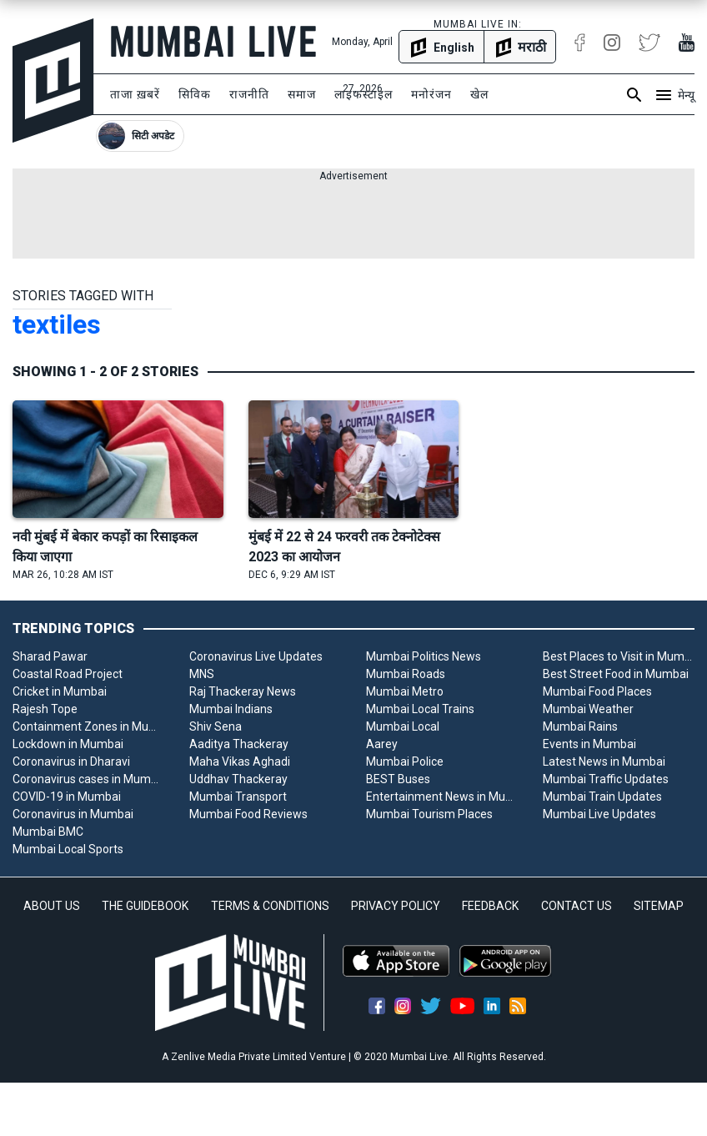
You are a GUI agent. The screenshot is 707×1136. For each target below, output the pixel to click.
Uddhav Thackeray (238, 779)
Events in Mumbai (589, 744)
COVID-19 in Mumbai (67, 796)
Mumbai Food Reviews (248, 814)
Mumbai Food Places (597, 691)
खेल (479, 94)
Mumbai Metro (405, 691)
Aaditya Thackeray (238, 744)
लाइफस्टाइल (363, 94)
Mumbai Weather (588, 709)
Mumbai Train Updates (602, 796)
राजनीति (249, 94)
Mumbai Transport (238, 796)
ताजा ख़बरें (135, 94)
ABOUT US (51, 905)
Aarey (382, 744)
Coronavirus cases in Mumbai (88, 779)
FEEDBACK (490, 905)
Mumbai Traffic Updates (606, 779)
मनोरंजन (431, 94)
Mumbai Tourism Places (429, 814)
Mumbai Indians (231, 709)
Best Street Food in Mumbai (616, 674)
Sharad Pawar (50, 656)
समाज (302, 94)
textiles (57, 324)
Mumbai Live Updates (599, 814)
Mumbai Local (402, 726)
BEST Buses (398, 779)
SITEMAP (659, 905)
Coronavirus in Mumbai (73, 814)
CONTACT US (576, 905)
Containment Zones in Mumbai (88, 726)
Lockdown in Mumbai (68, 744)
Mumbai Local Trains (420, 709)
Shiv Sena (215, 726)
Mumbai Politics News (423, 656)
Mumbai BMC (48, 831)
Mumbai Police (405, 761)
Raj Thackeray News (242, 691)
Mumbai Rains (580, 726)
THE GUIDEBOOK (145, 905)
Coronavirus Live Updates (256, 656)
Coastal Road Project (68, 674)
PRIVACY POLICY (395, 905)
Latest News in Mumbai (604, 761)
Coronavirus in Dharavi (71, 761)
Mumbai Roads (405, 674)
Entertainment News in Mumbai (442, 796)
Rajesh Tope (45, 709)
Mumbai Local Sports (68, 849)
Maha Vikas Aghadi (239, 761)
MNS (201, 674)
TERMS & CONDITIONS (270, 905)
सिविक (194, 94)
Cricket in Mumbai (60, 691)
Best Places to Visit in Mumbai (618, 656)
